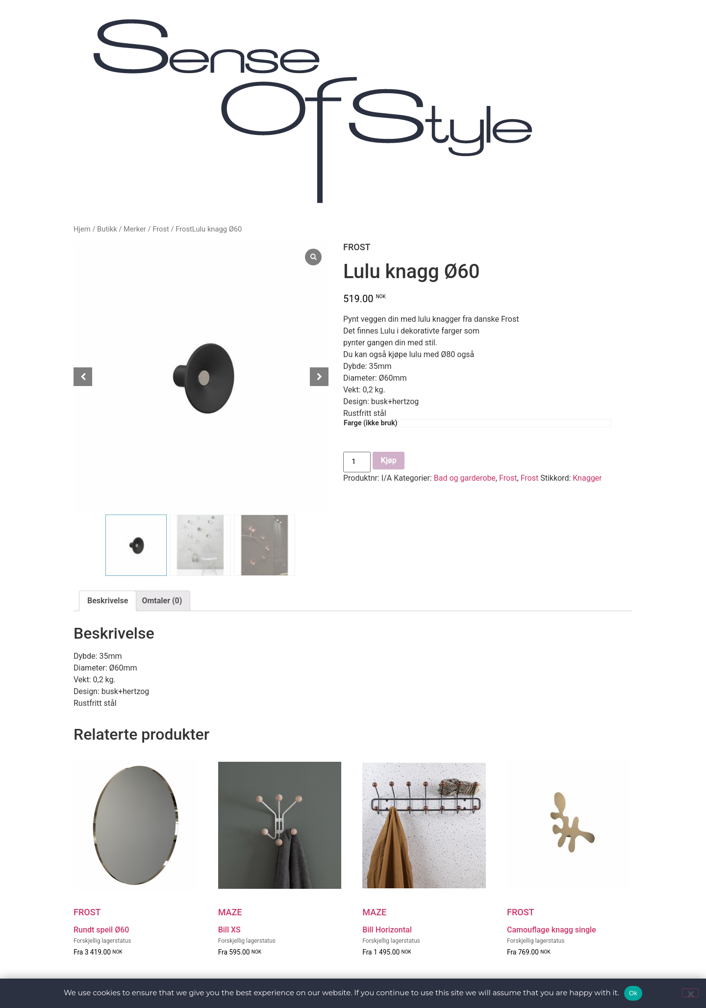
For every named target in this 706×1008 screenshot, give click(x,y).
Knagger (587, 478)
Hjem (82, 229)
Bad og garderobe (465, 478)
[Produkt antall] (357, 462)
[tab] (107, 601)
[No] (690, 992)
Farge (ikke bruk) (371, 423)
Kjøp (389, 460)
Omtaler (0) (162, 600)
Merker (135, 229)
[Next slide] (319, 376)
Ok (633, 993)
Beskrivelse (107, 600)
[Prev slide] (83, 376)
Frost (160, 229)
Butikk (107, 229)
